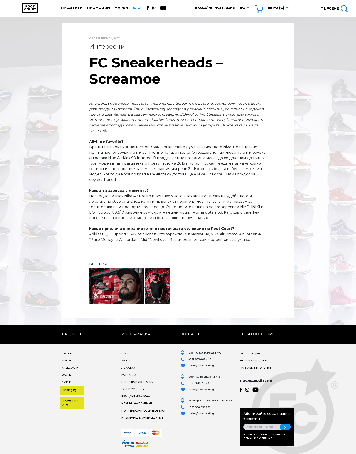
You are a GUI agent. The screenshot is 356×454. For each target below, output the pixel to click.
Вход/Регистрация (215, 7)
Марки (121, 7)
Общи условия (132, 389)
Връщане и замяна (135, 396)
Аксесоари (70, 367)
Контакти (128, 374)
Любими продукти (254, 360)
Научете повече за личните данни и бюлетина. (264, 436)
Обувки (67, 353)
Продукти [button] (72, 7)
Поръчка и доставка (137, 382)
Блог (138, 7)
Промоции (98, 7)
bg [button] (242, 7)
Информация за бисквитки (142, 417)
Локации (128, 367)
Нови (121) (69, 390)
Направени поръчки (255, 367)
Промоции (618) (70, 402)
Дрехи (66, 360)
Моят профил (250, 353)
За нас (126, 360)
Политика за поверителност (143, 410)
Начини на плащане (136, 403)
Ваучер (67, 374)
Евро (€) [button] (276, 7)
